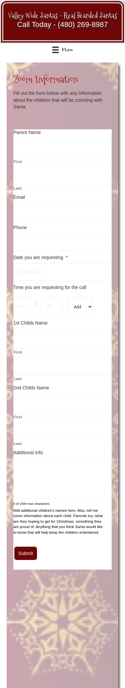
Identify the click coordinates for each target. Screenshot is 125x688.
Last (18, 188)
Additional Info (28, 452)
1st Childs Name (30, 323)
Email (19, 197)
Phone (20, 227)
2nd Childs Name (31, 387)
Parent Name (27, 132)
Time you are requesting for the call (49, 287)
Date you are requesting (40, 257)
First (18, 162)
